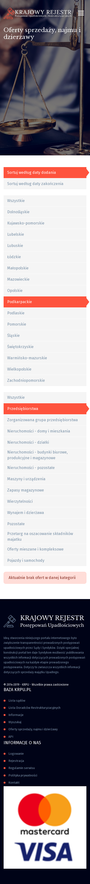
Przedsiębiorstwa (22, 408)
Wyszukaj (14, 722)
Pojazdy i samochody (25, 560)
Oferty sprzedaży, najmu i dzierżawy (33, 729)
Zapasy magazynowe (25, 490)
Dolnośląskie (18, 212)
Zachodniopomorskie (26, 380)
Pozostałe (16, 524)
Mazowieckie (18, 279)
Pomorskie (16, 324)
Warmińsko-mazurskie (27, 358)
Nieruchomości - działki (28, 442)
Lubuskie (15, 245)
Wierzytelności (20, 501)
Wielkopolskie (19, 369)
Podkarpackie (19, 302)
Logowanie (16, 753)
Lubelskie (15, 234)
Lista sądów (16, 700)
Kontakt (13, 782)
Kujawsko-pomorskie (25, 223)
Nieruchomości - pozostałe (31, 467)
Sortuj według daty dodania (31, 172)
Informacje (16, 715)
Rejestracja (16, 761)
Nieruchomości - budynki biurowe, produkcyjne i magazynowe (37, 455)
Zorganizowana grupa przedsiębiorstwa (42, 420)
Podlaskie (15, 313)
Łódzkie (14, 257)
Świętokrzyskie (20, 346)
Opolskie (15, 290)
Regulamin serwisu (21, 768)
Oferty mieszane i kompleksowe (35, 549)
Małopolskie (18, 268)
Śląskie (13, 335)
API (10, 736)
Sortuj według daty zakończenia (35, 183)
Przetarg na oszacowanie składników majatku (40, 536)
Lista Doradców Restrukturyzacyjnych (34, 707)
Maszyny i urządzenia (26, 479)
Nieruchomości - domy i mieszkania (38, 431)
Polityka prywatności (22, 775)
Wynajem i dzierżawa (25, 512)
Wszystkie (16, 200)
